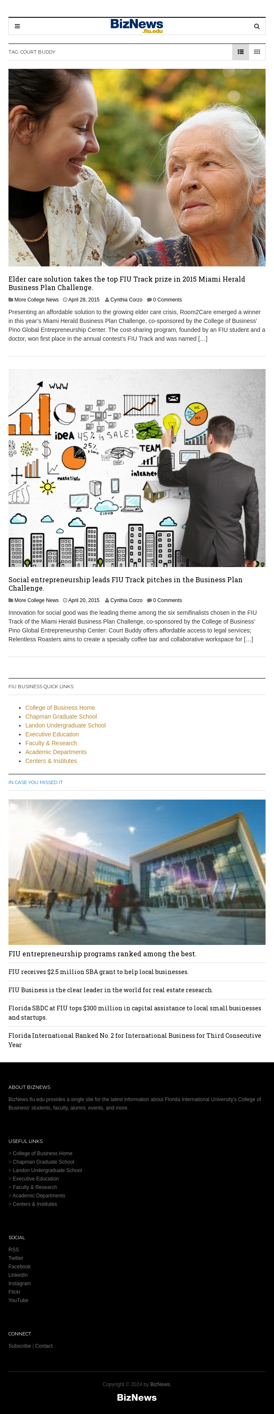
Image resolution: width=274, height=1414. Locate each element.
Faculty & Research (51, 743)
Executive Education (52, 734)
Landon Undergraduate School (65, 725)
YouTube (18, 1300)
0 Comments (167, 300)
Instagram (19, 1283)
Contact (43, 1346)
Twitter (15, 1258)
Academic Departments (56, 752)
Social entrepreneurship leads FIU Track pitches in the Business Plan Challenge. (125, 583)
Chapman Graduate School (61, 716)
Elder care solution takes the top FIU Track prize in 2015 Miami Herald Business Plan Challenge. (126, 283)
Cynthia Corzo (126, 300)
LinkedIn (17, 1275)
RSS (13, 1250)
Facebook (19, 1267)
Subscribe (19, 1346)
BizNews (160, 1384)
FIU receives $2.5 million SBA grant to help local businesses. (98, 972)
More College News (36, 300)
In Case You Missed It (35, 782)
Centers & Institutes (51, 760)
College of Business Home (60, 707)
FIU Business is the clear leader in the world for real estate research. (110, 990)
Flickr (14, 1292)
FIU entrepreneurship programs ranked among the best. (102, 953)
